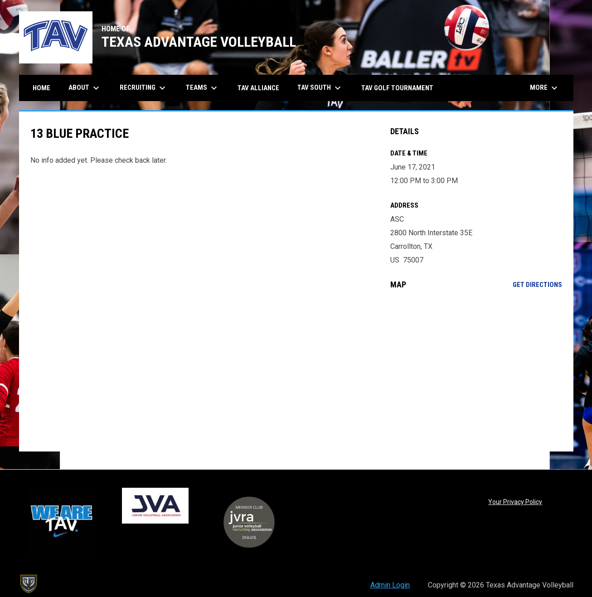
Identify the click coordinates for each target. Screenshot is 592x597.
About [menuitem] (85, 88)
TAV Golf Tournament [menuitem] (397, 88)
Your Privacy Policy (515, 501)
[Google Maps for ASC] (476, 370)
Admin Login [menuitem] (390, 585)
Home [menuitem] (41, 88)
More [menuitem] (545, 88)
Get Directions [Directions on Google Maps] (537, 285)
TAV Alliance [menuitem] (258, 88)
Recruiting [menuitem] (144, 88)
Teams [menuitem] (202, 88)
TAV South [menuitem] (320, 88)
